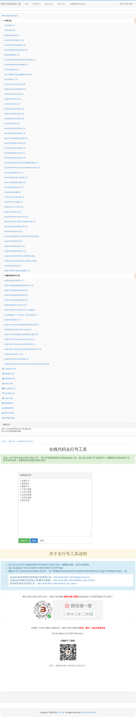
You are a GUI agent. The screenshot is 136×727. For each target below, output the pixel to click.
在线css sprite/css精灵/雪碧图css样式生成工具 (21, 325)
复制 (34, 541)
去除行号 (24, 541)
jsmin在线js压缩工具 (12, 124)
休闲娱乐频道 (8, 418)
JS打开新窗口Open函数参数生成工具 (18, 75)
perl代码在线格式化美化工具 (15, 148)
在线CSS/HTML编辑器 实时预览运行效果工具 (21, 334)
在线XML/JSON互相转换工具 (15, 89)
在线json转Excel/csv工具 (13, 354)
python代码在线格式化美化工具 (16, 138)
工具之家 (61, 712)
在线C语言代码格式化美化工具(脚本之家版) (20, 261)
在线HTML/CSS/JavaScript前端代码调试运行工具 (22, 349)
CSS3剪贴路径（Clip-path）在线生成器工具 (20, 315)
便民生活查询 (8, 413)
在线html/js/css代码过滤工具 (15, 84)
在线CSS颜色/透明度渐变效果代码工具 (18, 285)
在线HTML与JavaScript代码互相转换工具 (19, 344)
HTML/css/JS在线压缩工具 (14, 197)
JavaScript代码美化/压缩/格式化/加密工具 (19, 60)
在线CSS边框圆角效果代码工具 (16, 290)
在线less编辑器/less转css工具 (15, 305)
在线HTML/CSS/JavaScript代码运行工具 (19, 339)
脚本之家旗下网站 (126, 4)
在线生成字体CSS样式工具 (14, 109)
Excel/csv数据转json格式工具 (15, 182)
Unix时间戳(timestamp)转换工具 (16, 65)
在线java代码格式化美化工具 (15, 251)
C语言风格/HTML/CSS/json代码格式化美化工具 (22, 168)
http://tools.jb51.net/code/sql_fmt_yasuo (57, 583)
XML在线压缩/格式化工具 (13, 187)
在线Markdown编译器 (12, 192)
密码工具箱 (7, 384)
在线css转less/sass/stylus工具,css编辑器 (19, 310)
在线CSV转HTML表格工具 (14, 114)
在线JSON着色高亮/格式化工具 (16, 227)
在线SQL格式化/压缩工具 (13, 281)
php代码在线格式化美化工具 (15, 128)
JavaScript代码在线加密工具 (15, 45)
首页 (26, 4)
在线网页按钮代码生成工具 (14, 119)
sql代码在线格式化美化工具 (14, 153)
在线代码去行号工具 (12, 276)
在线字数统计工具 (11, 79)
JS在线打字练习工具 (12, 104)
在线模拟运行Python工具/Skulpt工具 (17, 330)
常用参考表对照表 (10, 16)
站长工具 (49, 4)
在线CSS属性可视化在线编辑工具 (17, 271)
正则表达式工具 (9, 369)
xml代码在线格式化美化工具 (14, 133)
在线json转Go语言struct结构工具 (16, 359)
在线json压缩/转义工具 (12, 212)
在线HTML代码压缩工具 (13, 241)
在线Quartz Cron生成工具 (13, 207)
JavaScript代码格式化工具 (14, 40)
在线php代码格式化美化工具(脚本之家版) (19, 256)
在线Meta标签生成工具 (12, 99)
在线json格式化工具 (11, 35)
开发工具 (37, 4)
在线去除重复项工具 (11, 55)
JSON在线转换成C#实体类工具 (16, 178)
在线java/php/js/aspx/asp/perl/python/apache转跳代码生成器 (26, 364)
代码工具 (6, 21)
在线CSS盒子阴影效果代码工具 (16, 300)
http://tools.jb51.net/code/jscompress (71, 577)
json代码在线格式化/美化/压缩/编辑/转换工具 (21, 163)
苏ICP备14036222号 (88, 712)
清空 (42, 541)
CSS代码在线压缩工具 (12, 266)
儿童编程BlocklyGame (80, 4)
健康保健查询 (8, 408)
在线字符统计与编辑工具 (13, 202)
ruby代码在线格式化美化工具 (15, 143)
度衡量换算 (7, 403)
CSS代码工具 (9, 25)
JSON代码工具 (9, 30)
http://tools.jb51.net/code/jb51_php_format (74, 580)
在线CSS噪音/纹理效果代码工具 (16, 295)
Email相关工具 (8, 388)
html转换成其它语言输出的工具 (16, 50)
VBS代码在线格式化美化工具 (15, 158)
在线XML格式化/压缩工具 (13, 94)
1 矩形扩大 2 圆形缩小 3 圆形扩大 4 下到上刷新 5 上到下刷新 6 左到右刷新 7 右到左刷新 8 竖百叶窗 (55, 507)
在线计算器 (7, 398)
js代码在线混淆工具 (11, 70)
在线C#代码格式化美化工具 (14, 246)
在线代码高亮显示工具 (12, 320)
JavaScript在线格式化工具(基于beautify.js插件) (21, 236)
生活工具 (61, 4)
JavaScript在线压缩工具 (13, 231)
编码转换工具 (8, 379)
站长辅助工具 (8, 393)
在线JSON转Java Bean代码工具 (16, 217)
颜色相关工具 (8, 374)
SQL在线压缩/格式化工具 (13, 173)
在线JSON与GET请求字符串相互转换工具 (20, 222)
